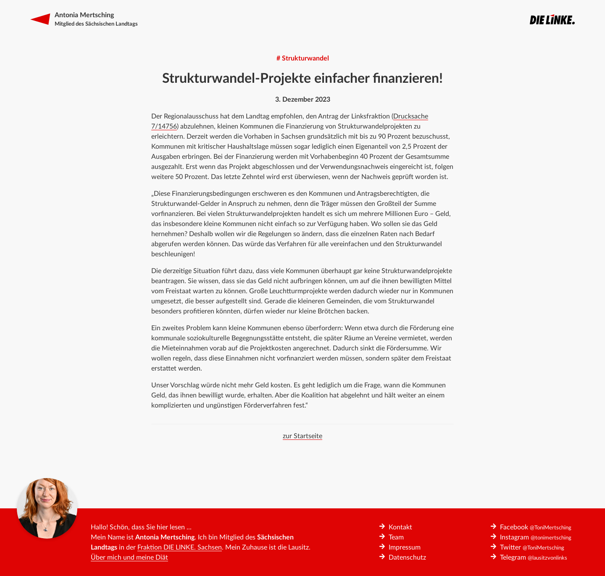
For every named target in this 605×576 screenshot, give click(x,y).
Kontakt (400, 527)
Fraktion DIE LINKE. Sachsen (179, 547)
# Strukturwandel (302, 58)
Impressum (405, 547)
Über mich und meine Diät (129, 557)
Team (396, 537)
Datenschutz (407, 557)
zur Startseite (302, 436)
